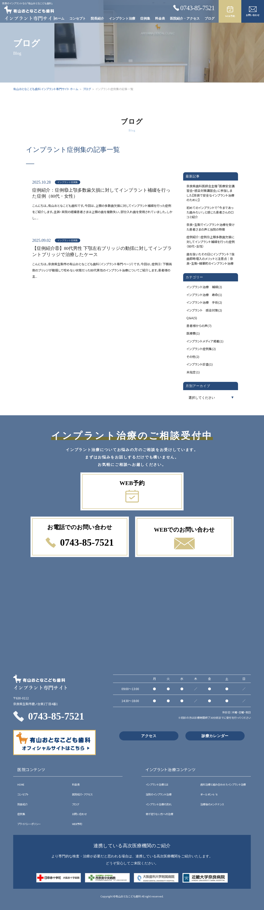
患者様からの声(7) (198, 325)
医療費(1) (193, 333)
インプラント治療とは (157, 784)
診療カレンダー (215, 736)
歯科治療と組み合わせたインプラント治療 (223, 784)
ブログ (209, 18)
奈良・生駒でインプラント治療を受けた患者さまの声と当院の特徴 (210, 226)
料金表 (160, 18)
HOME (20, 784)
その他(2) (192, 356)
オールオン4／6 (208, 794)
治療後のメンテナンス (212, 804)
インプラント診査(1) (199, 364)
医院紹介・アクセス (185, 18)
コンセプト (77, 18)
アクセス (149, 736)
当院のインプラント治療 (158, 794)
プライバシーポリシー (29, 824)
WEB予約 (77, 824)
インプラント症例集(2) (201, 349)
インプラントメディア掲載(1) (204, 341)
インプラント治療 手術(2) (204, 302)
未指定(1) (193, 372)
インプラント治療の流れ (158, 804)
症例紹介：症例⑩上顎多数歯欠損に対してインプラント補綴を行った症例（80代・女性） (101, 193)
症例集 (145, 18)
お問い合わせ (79, 814)
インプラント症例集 (67, 182)
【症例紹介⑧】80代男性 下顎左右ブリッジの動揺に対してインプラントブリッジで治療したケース (102, 251)
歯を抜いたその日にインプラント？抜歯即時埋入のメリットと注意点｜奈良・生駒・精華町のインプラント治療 (210, 259)
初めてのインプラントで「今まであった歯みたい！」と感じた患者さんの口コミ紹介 (210, 212)
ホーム (59, 18)
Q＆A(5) (191, 318)
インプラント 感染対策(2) (204, 310)
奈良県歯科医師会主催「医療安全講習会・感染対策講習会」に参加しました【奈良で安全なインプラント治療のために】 (210, 193)
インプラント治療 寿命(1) (204, 295)
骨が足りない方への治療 (159, 814)
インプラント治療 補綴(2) (204, 287)
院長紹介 (97, 18)
